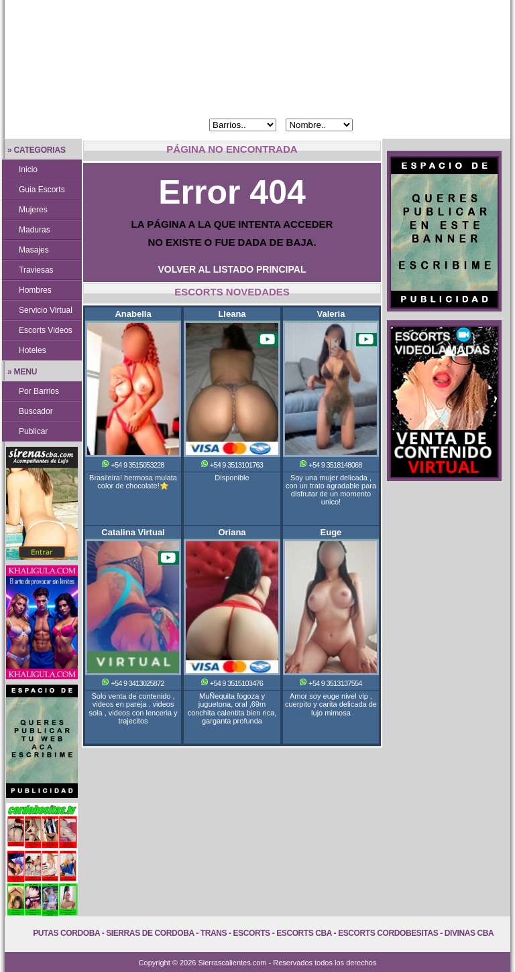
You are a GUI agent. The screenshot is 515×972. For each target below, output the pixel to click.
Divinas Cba (469, 933)
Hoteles (32, 350)
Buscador (36, 411)
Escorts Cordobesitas (388, 933)
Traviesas (36, 270)
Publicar (33, 431)
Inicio (28, 169)
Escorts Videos (45, 330)
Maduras (34, 229)
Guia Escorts (42, 189)
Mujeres (33, 209)
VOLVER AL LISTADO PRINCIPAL (232, 269)
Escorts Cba (304, 933)
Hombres (35, 290)
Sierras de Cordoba (150, 933)
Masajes (34, 250)
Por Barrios (39, 391)
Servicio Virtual (45, 310)
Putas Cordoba (66, 933)
